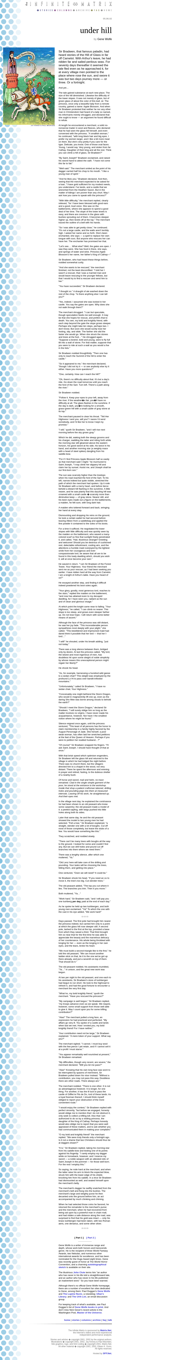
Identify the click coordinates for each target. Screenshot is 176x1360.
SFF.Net (107, 1353)
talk (110, 1320)
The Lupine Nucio (72, 1294)
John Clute (79, 1272)
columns (86, 1320)
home (67, 1320)
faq (104, 1320)
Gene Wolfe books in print (89, 1307)
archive (97, 1320)
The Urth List (79, 1296)
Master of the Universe (89, 1312)
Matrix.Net (105, 1330)
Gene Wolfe (103, 1291)
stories (76, 1320)
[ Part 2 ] (90, 1237)
